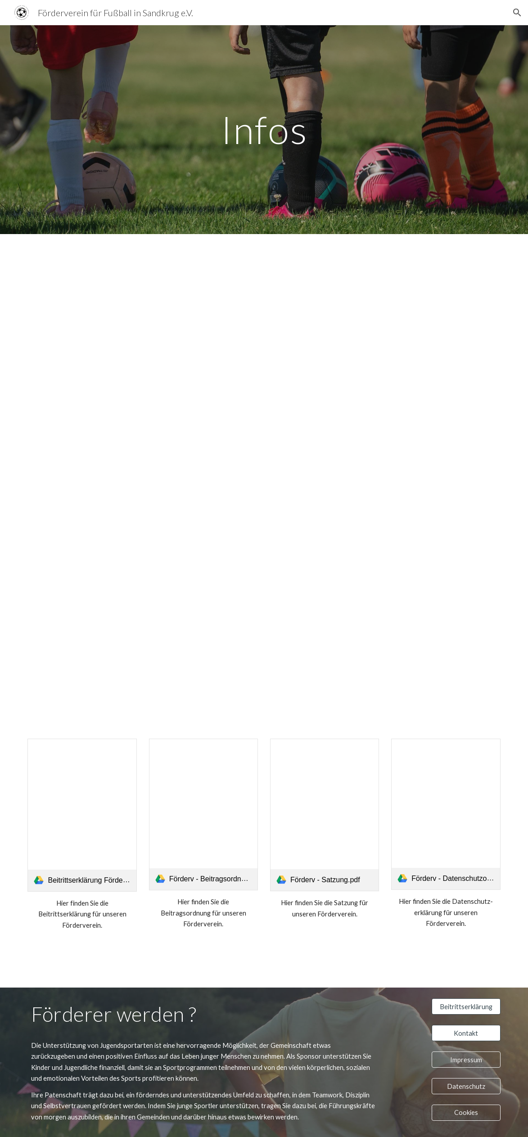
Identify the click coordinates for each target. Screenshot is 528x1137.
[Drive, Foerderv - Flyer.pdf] (263, 481)
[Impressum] (466, 1059)
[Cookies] (466, 1112)
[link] (81, 815)
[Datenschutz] (466, 1086)
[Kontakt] (466, 1033)
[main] (264, 129)
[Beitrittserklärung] (466, 1006)
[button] (517, 12)
